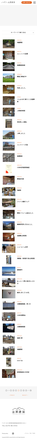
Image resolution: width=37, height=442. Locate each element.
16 (30, 390)
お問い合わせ (27, 2)
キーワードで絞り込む (22, 33)
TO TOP (30, 433)
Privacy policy (5, 433)
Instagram (13, 433)
